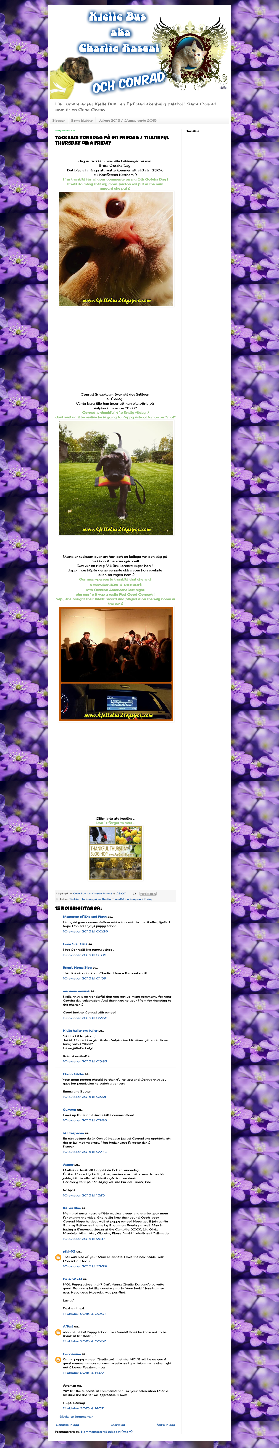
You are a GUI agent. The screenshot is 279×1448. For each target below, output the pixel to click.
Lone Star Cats (75, 944)
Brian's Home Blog (77, 967)
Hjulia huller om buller (80, 1030)
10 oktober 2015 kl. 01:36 (84, 955)
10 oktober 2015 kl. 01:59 (84, 978)
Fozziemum (72, 1354)
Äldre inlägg (166, 1424)
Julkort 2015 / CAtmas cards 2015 (127, 120)
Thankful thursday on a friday (132, 898)
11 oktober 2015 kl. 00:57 (84, 1341)
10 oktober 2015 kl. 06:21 (84, 1097)
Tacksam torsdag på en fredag (90, 898)
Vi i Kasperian (73, 1133)
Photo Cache (73, 1074)
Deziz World (72, 1279)
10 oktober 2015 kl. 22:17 (84, 1239)
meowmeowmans (76, 991)
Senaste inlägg (67, 1424)
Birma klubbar (82, 120)
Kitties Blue (72, 1208)
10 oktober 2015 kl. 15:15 (84, 1195)
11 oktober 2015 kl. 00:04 (85, 1314)
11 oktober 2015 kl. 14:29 (83, 1372)
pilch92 (69, 1251)
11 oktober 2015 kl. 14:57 (83, 1408)
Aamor (68, 1164)
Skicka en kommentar (76, 1416)
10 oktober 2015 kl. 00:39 (85, 931)
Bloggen (58, 120)
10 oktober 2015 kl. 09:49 (85, 1152)
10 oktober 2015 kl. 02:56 (85, 1018)
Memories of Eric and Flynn (85, 916)
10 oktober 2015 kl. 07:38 (85, 1120)
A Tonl (68, 1326)
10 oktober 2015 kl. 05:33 (85, 1061)
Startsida (118, 1424)
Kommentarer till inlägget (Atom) (107, 1431)
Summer (69, 1109)
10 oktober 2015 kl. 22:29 (85, 1266)
